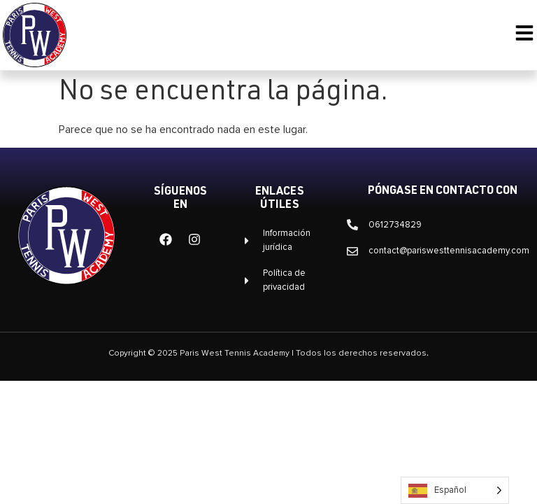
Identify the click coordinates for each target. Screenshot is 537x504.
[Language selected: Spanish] (455, 490)
